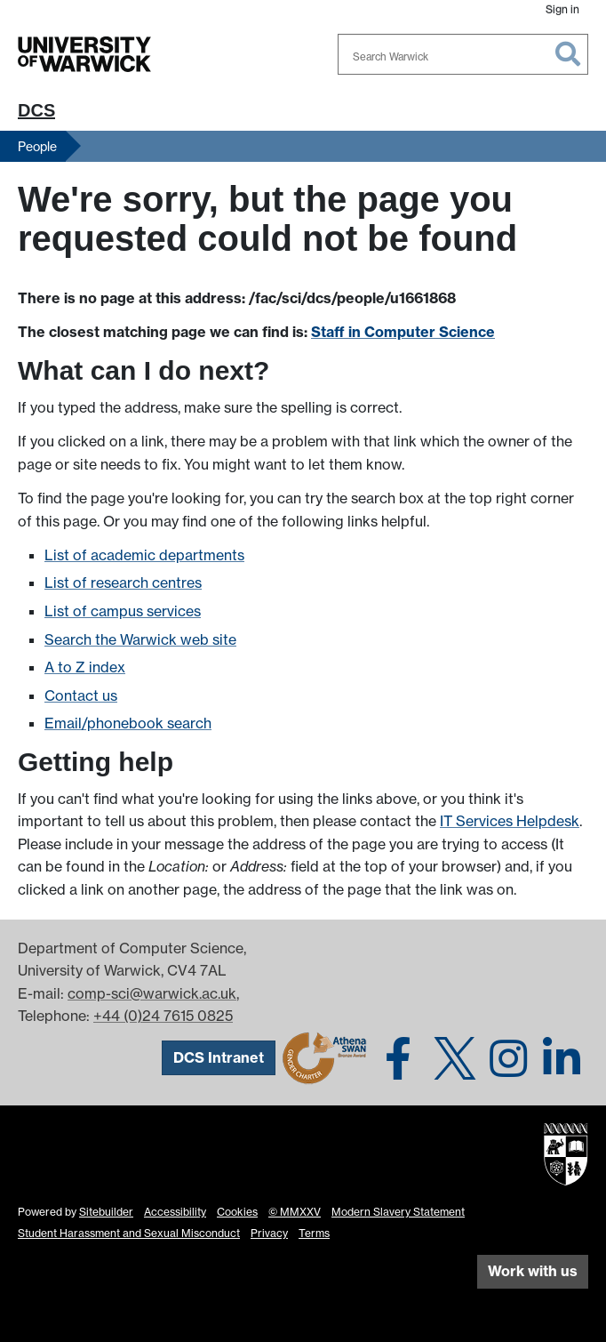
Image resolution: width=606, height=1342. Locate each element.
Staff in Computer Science (403, 332)
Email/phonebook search (127, 723)
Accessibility (175, 1211)
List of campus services (122, 611)
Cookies (237, 1211)
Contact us (80, 695)
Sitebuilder (106, 1211)
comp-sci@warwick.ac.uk (152, 993)
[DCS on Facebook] (398, 1056)
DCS (36, 110)
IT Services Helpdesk (509, 821)
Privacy (269, 1233)
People (37, 146)
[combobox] (463, 54)
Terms (314, 1233)
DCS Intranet (218, 1057)
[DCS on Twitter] (455, 1056)
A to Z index (84, 667)
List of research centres (123, 582)
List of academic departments (144, 555)
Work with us (533, 1271)
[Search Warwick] (463, 54)
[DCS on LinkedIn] (561, 1056)
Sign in (562, 9)
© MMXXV (294, 1211)
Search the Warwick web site (140, 639)
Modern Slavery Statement (398, 1211)
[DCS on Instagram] (508, 1056)
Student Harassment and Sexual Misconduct (129, 1233)
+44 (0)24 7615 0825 (163, 1016)
